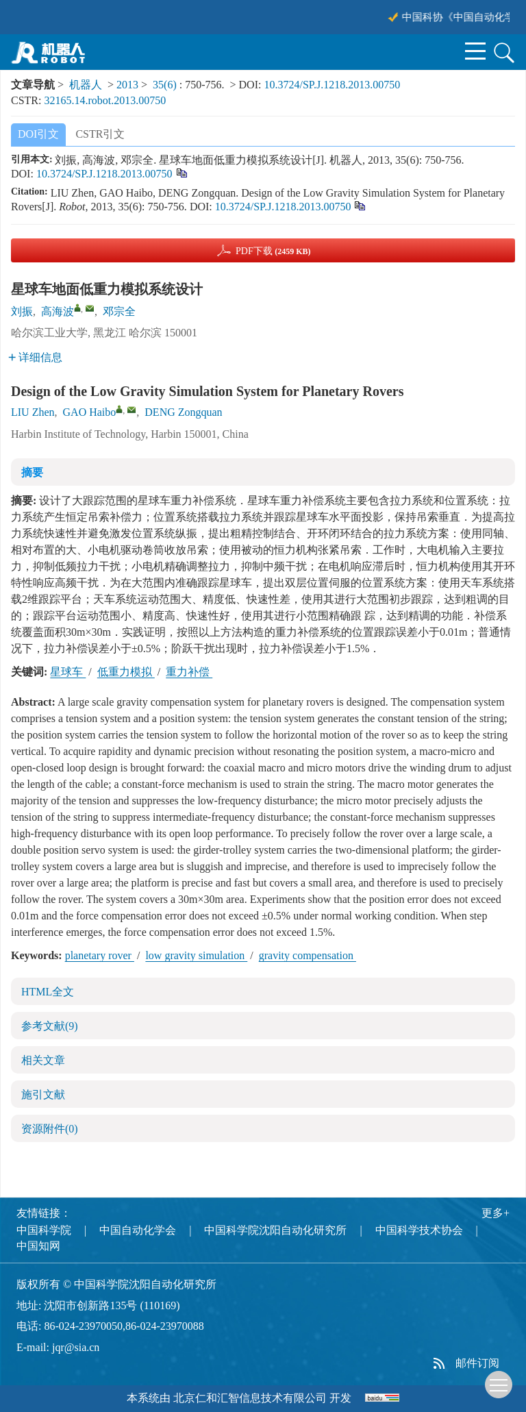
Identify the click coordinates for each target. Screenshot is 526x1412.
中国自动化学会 (137, 1230)
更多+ (495, 1213)
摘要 (32, 472)
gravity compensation (307, 955)
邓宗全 (119, 311)
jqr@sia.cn (75, 1347)
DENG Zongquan (183, 412)
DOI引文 (38, 134)
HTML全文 (47, 992)
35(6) (166, 84)
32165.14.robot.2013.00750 (105, 100)
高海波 (57, 311)
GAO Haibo (89, 412)
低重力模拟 (126, 672)
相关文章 (43, 1060)
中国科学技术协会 (419, 1230)
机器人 (85, 84)
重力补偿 (189, 672)
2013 (127, 84)
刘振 (22, 311)
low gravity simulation (196, 955)
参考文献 (49, 1026)
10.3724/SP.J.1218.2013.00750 (332, 84)
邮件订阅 (477, 1363)
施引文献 (43, 1094)
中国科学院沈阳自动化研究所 (275, 1230)
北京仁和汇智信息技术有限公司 (250, 1398)
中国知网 (38, 1246)
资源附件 (49, 1129)
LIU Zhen (33, 412)
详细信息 (35, 357)
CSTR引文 (100, 134)
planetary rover (99, 955)
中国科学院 (43, 1230)
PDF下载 (273, 251)
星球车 (68, 672)
